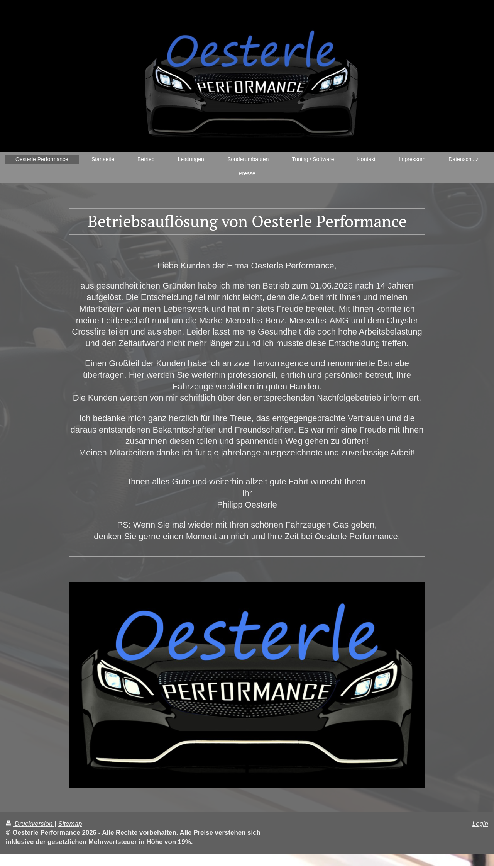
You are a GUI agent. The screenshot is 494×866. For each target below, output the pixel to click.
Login (480, 823)
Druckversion (30, 823)
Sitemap (70, 823)
